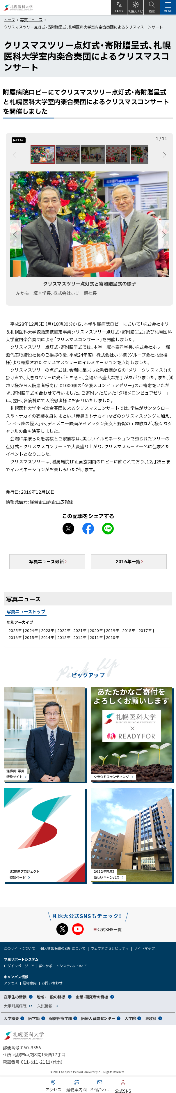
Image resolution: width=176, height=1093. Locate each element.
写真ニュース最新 (46, 561)
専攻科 (151, 1018)
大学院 (130, 1018)
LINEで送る (108, 528)
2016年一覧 (128, 561)
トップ (9, 19)
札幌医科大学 (18, 7)
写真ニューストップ (25, 611)
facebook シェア (88, 528)
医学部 (34, 1018)
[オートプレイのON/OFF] (19, 140)
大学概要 (11, 1018)
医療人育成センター (98, 1018)
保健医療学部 (60, 1018)
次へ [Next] (163, 154)
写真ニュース (31, 19)
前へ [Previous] (15, 154)
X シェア (68, 528)
